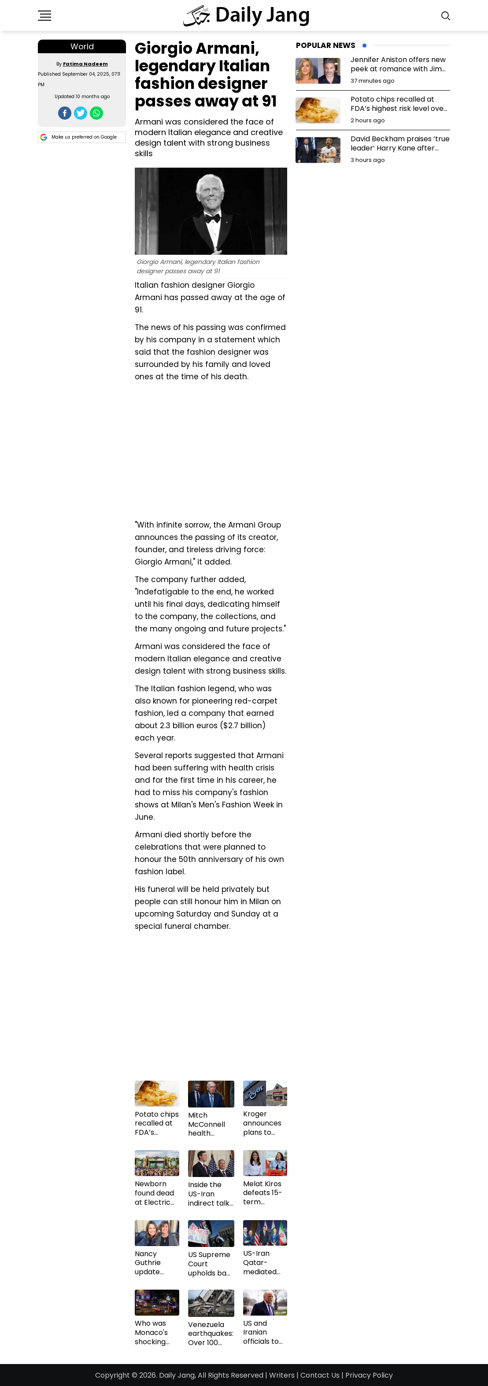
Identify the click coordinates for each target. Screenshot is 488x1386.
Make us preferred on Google (78, 137)
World (82, 46)
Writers (282, 1375)
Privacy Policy (369, 1375)
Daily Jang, (177, 1375)
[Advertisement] (211, 449)
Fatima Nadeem (85, 63)
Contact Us (320, 1375)
